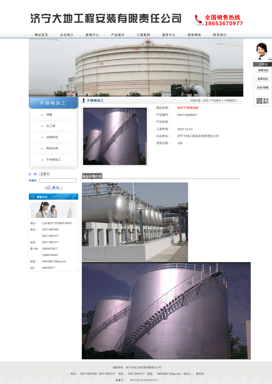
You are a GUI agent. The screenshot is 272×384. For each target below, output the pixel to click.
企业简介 (67, 35)
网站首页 (41, 35)
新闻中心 (92, 35)
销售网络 (194, 35)
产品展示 (118, 35)
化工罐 (50, 125)
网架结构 (52, 148)
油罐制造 (52, 137)
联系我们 (220, 35)
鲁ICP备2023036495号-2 (144, 380)
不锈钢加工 (53, 159)
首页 (205, 100)
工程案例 (143, 35)
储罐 (49, 114)
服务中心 (169, 35)
